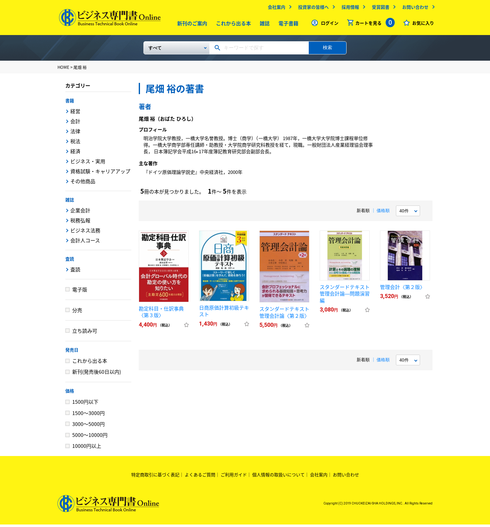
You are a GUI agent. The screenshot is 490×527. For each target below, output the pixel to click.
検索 (327, 50)
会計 (75, 123)
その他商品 (82, 183)
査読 (69, 261)
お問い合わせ (414, 8)
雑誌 (263, 24)
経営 (75, 113)
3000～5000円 (88, 426)
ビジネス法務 (85, 232)
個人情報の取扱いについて (278, 477)
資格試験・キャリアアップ (100, 173)
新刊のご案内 (191, 24)
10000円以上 (86, 448)
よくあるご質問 (200, 477)
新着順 (363, 212)
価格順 (383, 212)
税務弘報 (80, 222)
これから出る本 (232, 24)
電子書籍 (287, 24)
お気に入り (421, 24)
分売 (77, 312)
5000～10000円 (90, 437)
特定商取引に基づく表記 (155, 477)
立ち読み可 (84, 333)
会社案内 (275, 8)
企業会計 (80, 212)
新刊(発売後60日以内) (96, 374)
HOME (63, 70)
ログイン (328, 24)
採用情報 (349, 8)
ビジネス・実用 (87, 163)
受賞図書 (379, 8)
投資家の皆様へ (312, 8)
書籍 (69, 103)
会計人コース (85, 242)
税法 (75, 143)
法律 (75, 133)
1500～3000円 (88, 415)
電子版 (79, 292)
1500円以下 (85, 404)
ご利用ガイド (234, 477)
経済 (75, 153)
